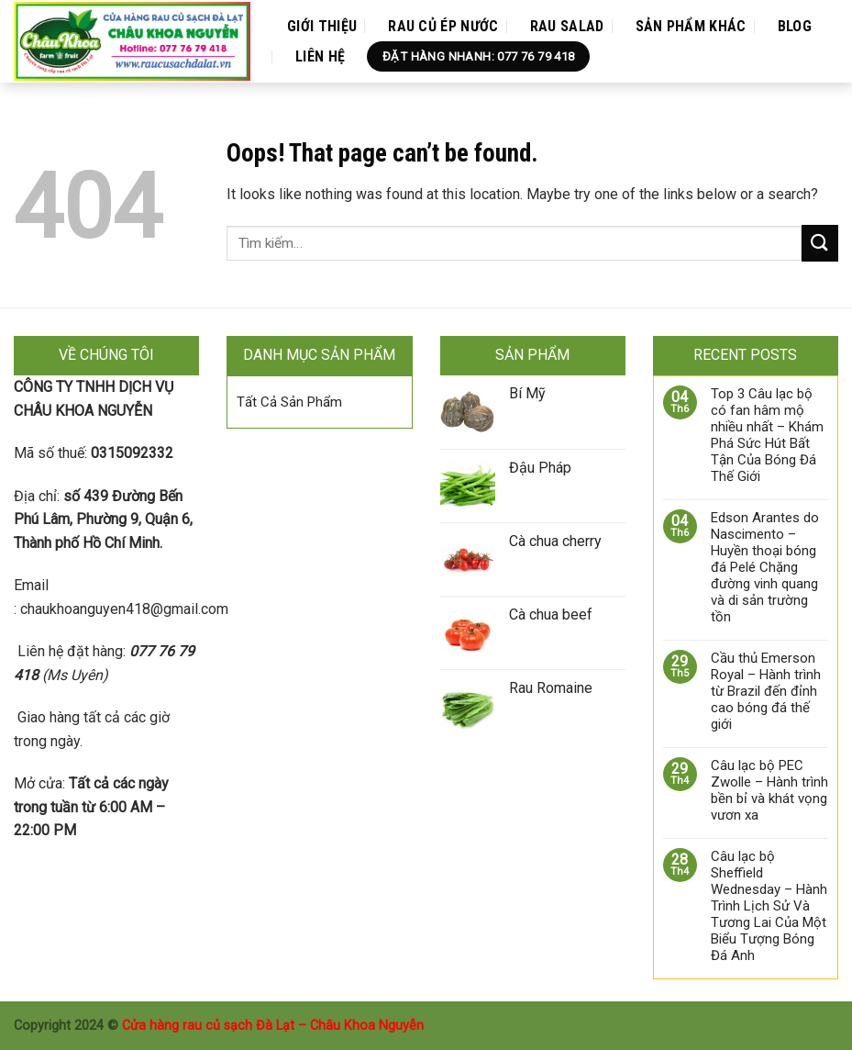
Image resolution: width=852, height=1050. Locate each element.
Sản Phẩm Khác (691, 26)
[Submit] (820, 243)
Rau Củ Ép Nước (443, 26)
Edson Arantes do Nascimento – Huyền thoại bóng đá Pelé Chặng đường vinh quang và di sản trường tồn (765, 567)
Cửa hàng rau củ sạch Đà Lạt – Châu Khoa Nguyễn (273, 1025)
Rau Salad (567, 26)
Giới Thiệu (322, 26)
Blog (795, 26)
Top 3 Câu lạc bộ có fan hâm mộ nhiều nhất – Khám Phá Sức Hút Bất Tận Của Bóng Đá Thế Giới (767, 435)
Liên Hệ (320, 56)
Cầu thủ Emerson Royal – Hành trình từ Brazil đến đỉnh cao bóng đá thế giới (766, 691)
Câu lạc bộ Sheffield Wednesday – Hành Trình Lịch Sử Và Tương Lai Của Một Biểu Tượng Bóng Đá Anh (769, 906)
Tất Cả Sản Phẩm (289, 402)
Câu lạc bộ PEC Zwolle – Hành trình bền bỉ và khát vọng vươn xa (769, 790)
